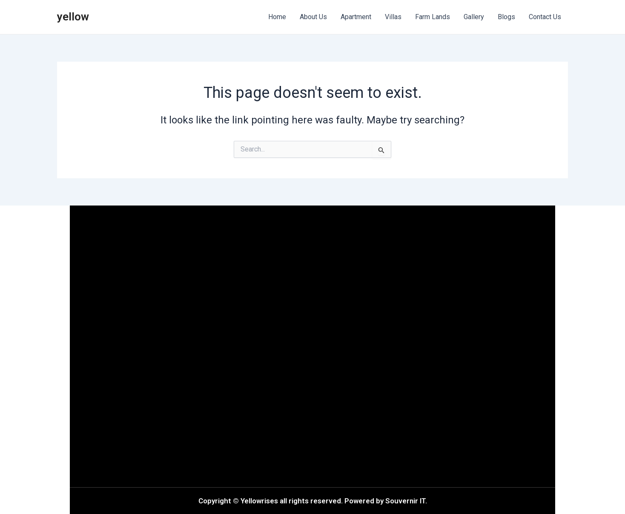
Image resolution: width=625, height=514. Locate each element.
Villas (393, 17)
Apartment (356, 17)
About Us (313, 17)
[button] (193, 346)
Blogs (506, 17)
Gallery (474, 17)
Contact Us (545, 17)
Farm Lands (432, 17)
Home (277, 17)
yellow (73, 16)
